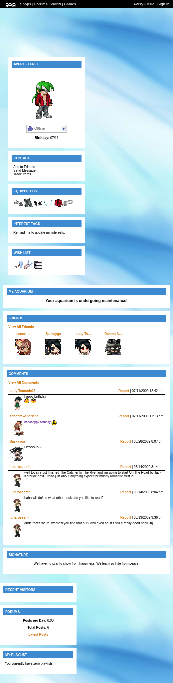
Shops (25, 4)
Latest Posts (38, 634)
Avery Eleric (143, 4)
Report (123, 391)
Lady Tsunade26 (23, 391)
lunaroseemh (20, 467)
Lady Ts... (83, 334)
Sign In (163, 4)
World (56, 4)
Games (70, 4)
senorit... (23, 334)
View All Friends (21, 327)
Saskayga (53, 334)
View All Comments (23, 382)
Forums (41, 4)
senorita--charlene (24, 416)
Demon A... (113, 334)
